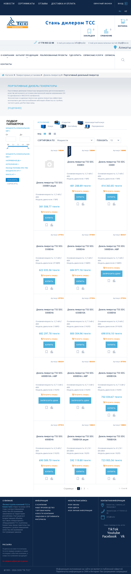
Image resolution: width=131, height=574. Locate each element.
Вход (120, 4)
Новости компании (44, 513)
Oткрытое (66, 122)
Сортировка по (46, 140)
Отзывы (43, 3)
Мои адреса (73, 507)
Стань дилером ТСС (70, 22)
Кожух (50, 126)
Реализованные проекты (54, 55)
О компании (7, 55)
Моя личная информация (80, 510)
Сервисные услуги (93, 55)
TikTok (113, 529)
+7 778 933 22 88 (46, 43)
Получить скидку (49, 212)
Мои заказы (73, 504)
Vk (122, 536)
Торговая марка (43, 510)
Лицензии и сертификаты (47, 516)
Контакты (6, 64)
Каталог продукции (27, 55)
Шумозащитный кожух (94, 122)
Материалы (40, 519)
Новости (9, 3)
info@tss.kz (80, 43)
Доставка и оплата (63, 3)
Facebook (109, 536)
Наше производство (44, 507)
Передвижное (98, 126)
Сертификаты (26, 3)
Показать (102, 140)
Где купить (75, 55)
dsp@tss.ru (123, 43)
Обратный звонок (103, 4)
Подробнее (15, 108)
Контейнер (72, 126)
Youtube (113, 533)
